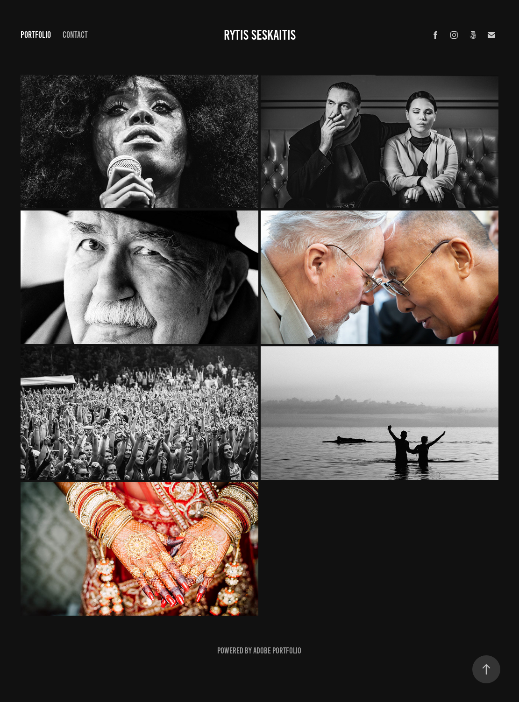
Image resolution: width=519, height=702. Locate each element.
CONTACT (75, 35)
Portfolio (36, 35)
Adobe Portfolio (277, 650)
